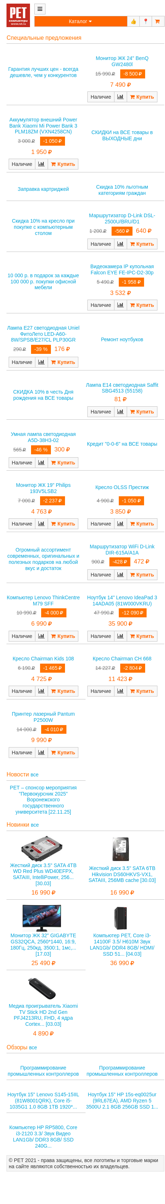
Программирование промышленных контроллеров (43, 1071)
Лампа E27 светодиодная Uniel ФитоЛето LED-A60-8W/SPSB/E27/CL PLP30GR (43, 334)
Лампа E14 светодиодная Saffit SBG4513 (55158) (122, 388)
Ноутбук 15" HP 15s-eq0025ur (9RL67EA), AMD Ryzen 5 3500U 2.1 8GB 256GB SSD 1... (122, 1101)
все (35, 774)
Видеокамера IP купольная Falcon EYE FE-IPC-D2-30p (122, 269)
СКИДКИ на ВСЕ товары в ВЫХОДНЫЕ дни (122, 135)
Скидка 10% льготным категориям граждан (122, 190)
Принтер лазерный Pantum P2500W (43, 717)
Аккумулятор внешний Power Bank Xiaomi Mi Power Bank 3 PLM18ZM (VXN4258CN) (43, 126)
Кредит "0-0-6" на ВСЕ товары (122, 444)
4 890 (41, 1033)
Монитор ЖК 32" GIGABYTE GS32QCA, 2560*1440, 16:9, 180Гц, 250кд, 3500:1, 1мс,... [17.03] (43, 944)
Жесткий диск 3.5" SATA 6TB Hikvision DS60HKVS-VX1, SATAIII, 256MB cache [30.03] (122, 874)
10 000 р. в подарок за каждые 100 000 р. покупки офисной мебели (43, 282)
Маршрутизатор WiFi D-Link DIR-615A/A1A (122, 550)
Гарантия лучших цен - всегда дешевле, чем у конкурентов (43, 72)
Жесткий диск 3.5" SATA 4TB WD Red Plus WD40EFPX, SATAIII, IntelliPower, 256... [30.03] (43, 874)
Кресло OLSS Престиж (122, 487)
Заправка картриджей (43, 189)
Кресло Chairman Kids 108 (43, 658)
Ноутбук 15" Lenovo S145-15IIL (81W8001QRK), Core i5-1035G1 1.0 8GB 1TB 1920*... (43, 1101)
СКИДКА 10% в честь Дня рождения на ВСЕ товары (43, 395)
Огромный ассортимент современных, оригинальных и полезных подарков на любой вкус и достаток (43, 559)
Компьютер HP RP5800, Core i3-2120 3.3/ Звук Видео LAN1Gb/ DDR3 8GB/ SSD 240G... (43, 1136)
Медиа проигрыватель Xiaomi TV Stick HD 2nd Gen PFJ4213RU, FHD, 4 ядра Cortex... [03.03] (43, 1015)
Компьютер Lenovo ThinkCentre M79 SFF (43, 601)
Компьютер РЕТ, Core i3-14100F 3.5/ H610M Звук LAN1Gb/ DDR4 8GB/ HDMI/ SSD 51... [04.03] (122, 944)
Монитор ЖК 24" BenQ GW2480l (122, 61)
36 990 (119, 963)
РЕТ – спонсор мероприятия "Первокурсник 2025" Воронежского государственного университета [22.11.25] (43, 800)
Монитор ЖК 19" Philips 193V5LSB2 (43, 488)
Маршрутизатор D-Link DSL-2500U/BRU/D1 (122, 218)
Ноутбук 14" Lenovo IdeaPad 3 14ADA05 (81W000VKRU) (122, 601)
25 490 (40, 963)
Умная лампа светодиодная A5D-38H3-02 (43, 437)
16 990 (40, 892)
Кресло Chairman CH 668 (122, 658)
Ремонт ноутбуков (122, 339)
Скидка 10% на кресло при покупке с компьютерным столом (43, 227)
